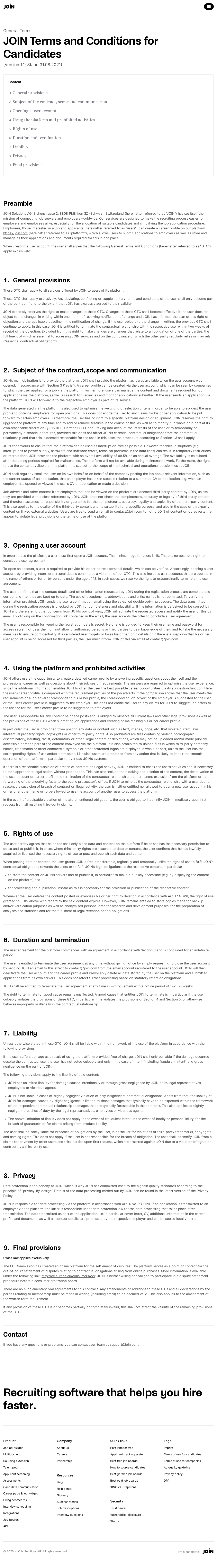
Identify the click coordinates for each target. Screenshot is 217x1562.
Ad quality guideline (177, 1467)
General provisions (30, 93)
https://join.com (15, 233)
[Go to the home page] (9, 7)
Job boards (11, 1519)
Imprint (168, 1447)
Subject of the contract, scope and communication (60, 102)
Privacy (19, 156)
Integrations (11, 1513)
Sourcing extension (16, 1461)
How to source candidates (127, 1467)
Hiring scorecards (15, 1500)
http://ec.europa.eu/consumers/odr (68, 1276)
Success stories (67, 1501)
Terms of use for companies (182, 1461)
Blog (60, 1482)
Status (114, 1521)
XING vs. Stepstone (123, 1487)
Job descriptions (68, 1508)
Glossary (62, 1495)
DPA (166, 1480)
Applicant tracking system (127, 1454)
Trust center (118, 1508)
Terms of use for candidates (182, 1454)
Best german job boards (126, 1474)
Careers (62, 1454)
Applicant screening (16, 1474)
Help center (64, 1488)
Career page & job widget (20, 1493)
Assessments (12, 1480)
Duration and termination (37, 138)
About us (63, 1447)
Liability (20, 147)
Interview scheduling (17, 1506)
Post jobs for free (121, 1447)
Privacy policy (173, 1474)
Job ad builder (13, 1447)
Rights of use (25, 129)
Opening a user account (35, 111)
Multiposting (11, 1454)
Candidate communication (20, 1487)
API (5, 1526)
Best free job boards (123, 1461)
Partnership (64, 1461)
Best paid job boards (124, 1480)
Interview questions (70, 1514)
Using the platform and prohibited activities (54, 120)
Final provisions (28, 165)
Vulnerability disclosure (125, 1514)
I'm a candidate (188, 1551)
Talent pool (10, 1467)
